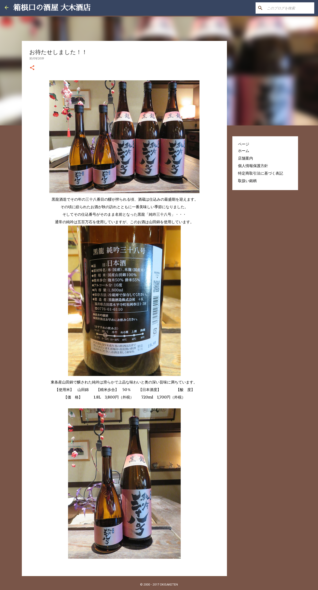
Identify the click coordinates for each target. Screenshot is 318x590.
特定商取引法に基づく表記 (260, 173)
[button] (32, 68)
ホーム (243, 150)
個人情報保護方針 (253, 165)
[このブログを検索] (289, 8)
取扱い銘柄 (247, 180)
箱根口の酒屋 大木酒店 (52, 8)
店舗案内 (245, 158)
